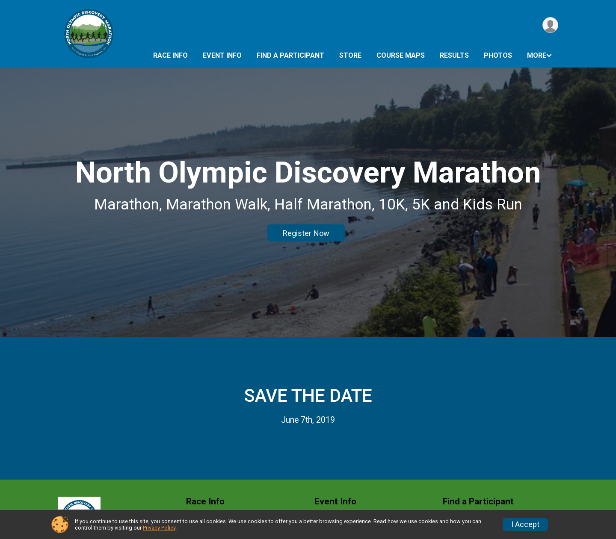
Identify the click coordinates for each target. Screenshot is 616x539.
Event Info (222, 55)
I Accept (525, 524)
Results (454, 55)
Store (350, 55)
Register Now (306, 233)
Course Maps (400, 55)
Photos (498, 55)
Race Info (170, 55)
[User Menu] (550, 25)
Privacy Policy (159, 527)
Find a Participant (290, 55)
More (536, 55)
